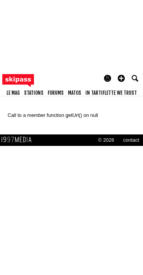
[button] (121, 78)
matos (74, 93)
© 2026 (106, 140)
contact (131, 140)
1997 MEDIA (18, 139)
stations (33, 93)
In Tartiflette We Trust (111, 93)
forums (56, 93)
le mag (13, 93)
